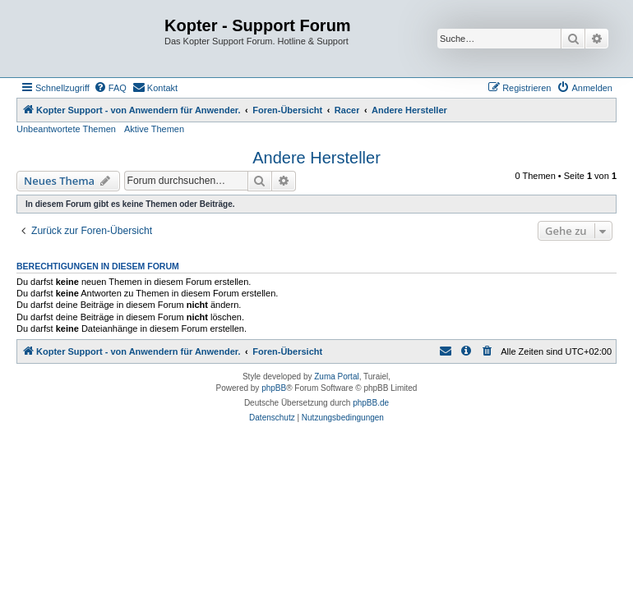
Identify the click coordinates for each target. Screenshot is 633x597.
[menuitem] (110, 88)
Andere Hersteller (316, 158)
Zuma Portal (336, 376)
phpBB (273, 388)
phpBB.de (371, 402)
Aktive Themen (154, 129)
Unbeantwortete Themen (66, 129)
